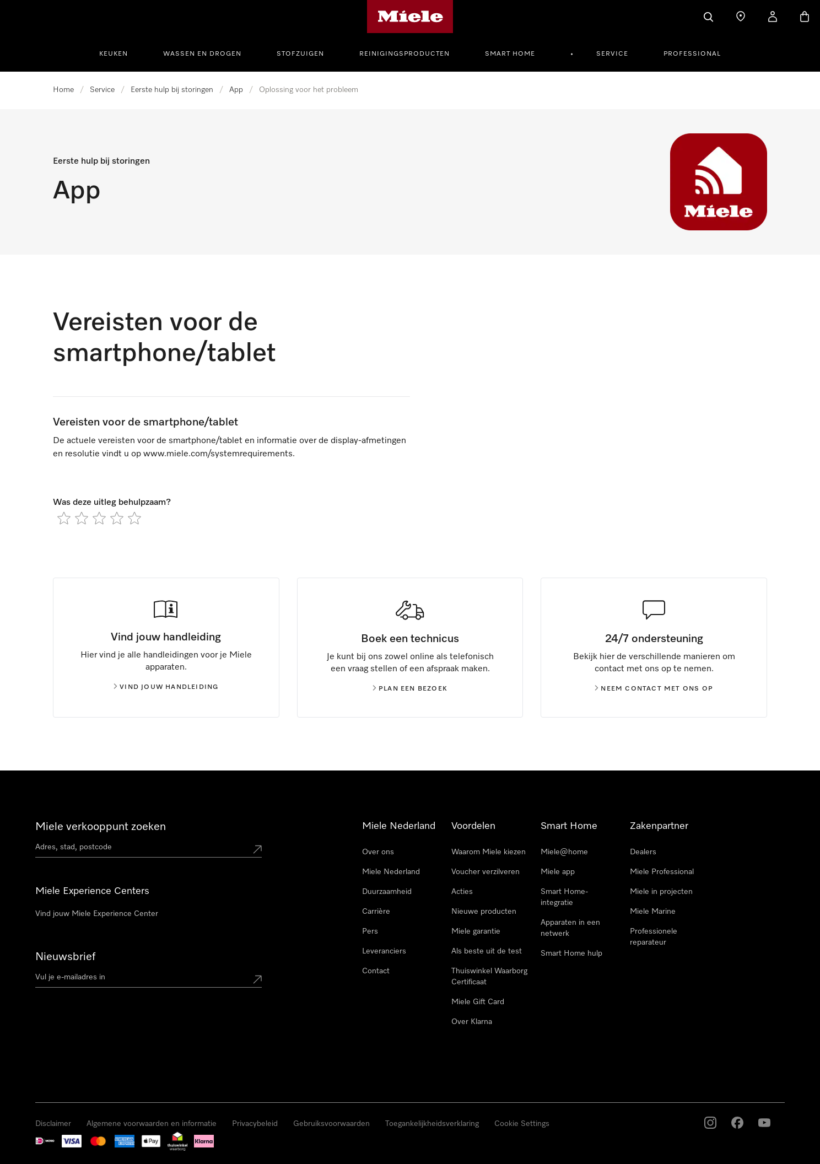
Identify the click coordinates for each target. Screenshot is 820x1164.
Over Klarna (471, 1022)
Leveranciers (384, 951)
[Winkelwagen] (804, 16)
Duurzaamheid (387, 892)
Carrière (376, 911)
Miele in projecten (661, 892)
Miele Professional (662, 872)
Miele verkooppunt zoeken (100, 826)
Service (612, 54)
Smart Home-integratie (564, 897)
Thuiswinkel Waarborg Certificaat (489, 976)
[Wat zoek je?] (708, 16)
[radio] (64, 518)
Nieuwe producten (483, 911)
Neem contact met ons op (654, 689)
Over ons (378, 852)
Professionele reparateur (653, 937)
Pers (370, 931)
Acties (462, 892)
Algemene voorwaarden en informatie (152, 1124)
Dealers (643, 852)
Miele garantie (475, 931)
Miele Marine (653, 911)
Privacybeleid (255, 1124)
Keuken (113, 54)
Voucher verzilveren (485, 872)
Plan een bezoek (410, 689)
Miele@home (564, 852)
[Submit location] (257, 849)
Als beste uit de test (486, 951)
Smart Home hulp (571, 953)
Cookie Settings (521, 1124)
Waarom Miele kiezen (488, 852)
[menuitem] (119, 52)
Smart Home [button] (510, 54)
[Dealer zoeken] (740, 16)
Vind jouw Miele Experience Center (96, 914)
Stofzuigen (300, 54)
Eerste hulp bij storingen (172, 90)
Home (63, 90)
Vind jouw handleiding (166, 687)
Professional (692, 54)
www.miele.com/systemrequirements (218, 454)
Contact (376, 971)
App (236, 90)
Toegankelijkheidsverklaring (432, 1124)
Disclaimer (53, 1124)
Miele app (558, 872)
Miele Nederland (391, 872)
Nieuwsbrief (65, 956)
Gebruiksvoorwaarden (331, 1124)
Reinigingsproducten (404, 54)
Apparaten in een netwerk (570, 928)
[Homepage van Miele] (410, 16)
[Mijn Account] (772, 16)
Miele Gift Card (477, 1002)
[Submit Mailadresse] (257, 979)
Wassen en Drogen (202, 54)
